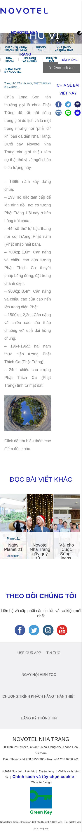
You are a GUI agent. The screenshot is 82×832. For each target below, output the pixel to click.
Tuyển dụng (46, 771)
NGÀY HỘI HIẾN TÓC (39, 675)
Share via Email (77, 104)
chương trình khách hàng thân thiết (39, 696)
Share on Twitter (68, 104)
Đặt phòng (70, 59)
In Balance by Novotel (12, 70)
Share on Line (68, 112)
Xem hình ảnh (64, 67)
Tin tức (53, 653)
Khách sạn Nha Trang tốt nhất (16, 49)
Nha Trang (9, 59)
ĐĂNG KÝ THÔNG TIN (39, 718)
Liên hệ (30, 771)
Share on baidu (77, 112)
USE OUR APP (29, 653)
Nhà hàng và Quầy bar (64, 49)
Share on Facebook (58, 104)
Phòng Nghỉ (41, 49)
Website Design (41, 782)
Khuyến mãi (51, 59)
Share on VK (58, 112)
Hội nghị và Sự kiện (30, 59)
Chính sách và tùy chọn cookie (43, 777)
